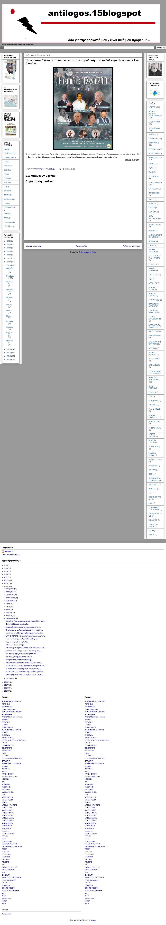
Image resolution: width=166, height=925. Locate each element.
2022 (9, 255)
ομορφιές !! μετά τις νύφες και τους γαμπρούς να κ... (23, 627)
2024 (9, 248)
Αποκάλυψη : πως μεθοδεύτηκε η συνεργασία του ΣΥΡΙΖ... (25, 648)
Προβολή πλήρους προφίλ (11, 555)
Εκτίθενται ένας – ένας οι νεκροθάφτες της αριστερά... (24, 651)
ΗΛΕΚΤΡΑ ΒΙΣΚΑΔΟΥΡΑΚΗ (155, 380)
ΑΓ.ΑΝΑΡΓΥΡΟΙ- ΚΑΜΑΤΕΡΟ (155, 326)
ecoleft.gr (7, 170)
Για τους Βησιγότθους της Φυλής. (17, 642)
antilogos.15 (8, 551)
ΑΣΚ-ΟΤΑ (152, 212)
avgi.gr (6, 149)
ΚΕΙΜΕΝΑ (152, 392)
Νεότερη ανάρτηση (33, 246)
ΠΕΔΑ (151, 474)
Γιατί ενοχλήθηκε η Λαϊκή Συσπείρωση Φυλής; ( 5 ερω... (24, 675)
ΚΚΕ (150, 396)
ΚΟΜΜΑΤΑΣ (153, 401)
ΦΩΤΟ (151, 531)
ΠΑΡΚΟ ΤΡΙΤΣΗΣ (152, 251)
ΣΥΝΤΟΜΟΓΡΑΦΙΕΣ (9, 880)
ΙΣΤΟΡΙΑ (152, 231)
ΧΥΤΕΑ (151, 535)
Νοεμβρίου (10, 592)
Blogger (93, 920)
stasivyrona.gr (9, 153)
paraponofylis (9, 199)
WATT (151, 199)
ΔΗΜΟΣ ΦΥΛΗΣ (155, 336)
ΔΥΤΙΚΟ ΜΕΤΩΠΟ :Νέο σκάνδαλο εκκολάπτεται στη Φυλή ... (26, 636)
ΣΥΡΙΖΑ (152, 208)
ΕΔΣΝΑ (151, 164)
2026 (9, 241)
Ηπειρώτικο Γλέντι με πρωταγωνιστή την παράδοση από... (25, 621)
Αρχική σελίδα (81, 246)
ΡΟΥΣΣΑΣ (153, 489)
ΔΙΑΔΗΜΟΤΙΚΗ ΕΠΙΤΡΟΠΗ (155, 343)
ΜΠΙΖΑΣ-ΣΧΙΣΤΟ (152, 441)
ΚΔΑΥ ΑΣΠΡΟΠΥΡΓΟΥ (155, 217)
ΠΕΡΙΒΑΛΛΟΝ (154, 128)
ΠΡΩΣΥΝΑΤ (153, 153)
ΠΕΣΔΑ (151, 134)
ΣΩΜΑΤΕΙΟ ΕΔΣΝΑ (153, 525)
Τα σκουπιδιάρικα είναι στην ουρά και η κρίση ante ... (23, 669)
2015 (9, 360)
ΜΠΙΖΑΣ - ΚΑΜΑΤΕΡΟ (153, 416)
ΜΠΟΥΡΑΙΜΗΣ (154, 447)
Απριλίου (9, 322)
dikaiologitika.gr (10, 157)
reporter (7, 203)
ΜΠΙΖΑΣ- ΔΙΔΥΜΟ (152, 295)
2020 (9, 262)
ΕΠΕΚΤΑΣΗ (153, 149)
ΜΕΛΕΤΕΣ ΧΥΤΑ (155, 157)
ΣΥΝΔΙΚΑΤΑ (153, 139)
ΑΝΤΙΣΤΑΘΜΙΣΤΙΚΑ (8, 709)
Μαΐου (8, 316)
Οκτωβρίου (9, 283)
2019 (9, 265)
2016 (9, 356)
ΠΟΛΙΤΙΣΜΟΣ (154, 193)
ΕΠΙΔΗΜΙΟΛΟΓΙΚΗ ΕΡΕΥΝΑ (155, 372)
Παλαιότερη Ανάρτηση (131, 246)
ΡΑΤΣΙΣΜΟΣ (153, 484)
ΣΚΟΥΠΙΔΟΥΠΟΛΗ (8, 870)
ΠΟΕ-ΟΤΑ (152, 203)
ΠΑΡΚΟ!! (152, 470)
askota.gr (7, 195)
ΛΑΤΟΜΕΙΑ (153, 405)
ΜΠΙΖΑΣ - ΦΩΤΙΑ (152, 288)
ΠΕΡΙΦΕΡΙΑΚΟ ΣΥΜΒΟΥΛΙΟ (155, 479)
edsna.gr (7, 182)
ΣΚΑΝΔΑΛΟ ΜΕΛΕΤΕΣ (153, 311)
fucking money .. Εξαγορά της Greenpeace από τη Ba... (24, 633)
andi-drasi (8, 166)
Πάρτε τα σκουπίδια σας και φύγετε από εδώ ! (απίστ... (24, 663)
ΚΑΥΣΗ (151, 245)
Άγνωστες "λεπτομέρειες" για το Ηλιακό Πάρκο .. (22, 639)
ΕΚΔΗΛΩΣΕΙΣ (154, 365)
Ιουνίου (9, 310)
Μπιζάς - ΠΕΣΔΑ (155, 459)
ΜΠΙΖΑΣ (152, 107)
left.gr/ (6, 174)
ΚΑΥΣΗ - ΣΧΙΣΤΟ (152, 387)
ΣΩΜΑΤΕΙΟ (153, 520)
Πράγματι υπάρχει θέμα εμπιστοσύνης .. (19, 660)
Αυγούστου (9, 298)
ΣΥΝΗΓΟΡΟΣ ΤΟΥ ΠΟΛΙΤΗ (154, 508)
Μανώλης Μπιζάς (152, 454)
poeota (7, 161)
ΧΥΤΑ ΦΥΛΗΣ (154, 143)
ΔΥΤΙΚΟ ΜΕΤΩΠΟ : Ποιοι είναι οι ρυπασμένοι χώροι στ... (25, 671)
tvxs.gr (6, 187)
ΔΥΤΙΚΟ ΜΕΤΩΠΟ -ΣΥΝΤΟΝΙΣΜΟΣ (155, 113)
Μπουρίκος (153, 466)
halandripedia (9, 222)
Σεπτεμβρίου (9, 290)
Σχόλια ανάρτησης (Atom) (87, 252)
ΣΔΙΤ (150, 493)
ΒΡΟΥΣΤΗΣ (153, 331)
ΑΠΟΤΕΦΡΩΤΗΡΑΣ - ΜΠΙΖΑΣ (155, 257)
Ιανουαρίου (9, 342)
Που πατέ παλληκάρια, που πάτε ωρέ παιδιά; (21, 654)
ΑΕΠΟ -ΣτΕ (153, 283)
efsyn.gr (7, 218)
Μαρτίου (9, 327)
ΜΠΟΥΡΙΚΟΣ (154, 300)
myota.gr (7, 178)
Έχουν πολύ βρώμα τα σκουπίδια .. (17, 624)
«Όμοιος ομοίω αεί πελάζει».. (15, 645)
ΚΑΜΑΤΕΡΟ (153, 275)
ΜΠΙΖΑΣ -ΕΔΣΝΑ (152, 435)
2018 (9, 349)
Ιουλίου (9, 305)
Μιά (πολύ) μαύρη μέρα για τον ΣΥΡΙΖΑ (19, 657)
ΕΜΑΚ (151, 172)
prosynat (7, 191)
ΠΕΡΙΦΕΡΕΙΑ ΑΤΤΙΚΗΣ (154, 305)
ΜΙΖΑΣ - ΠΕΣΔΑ (155, 409)
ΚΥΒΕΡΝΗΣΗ (154, 176)
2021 (9, 258)
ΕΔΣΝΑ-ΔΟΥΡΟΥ (152, 269)
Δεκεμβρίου (9, 269)
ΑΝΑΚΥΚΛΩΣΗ (155, 224)
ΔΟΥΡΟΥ (152, 241)
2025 (9, 244)
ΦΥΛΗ (151, 168)
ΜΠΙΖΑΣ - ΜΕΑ (155, 422)
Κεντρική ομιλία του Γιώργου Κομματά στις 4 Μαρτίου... (24, 630)
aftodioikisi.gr (9, 226)
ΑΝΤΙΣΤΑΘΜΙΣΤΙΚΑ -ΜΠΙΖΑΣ (155, 236)
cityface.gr (8, 214)
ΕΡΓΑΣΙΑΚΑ (153, 189)
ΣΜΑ (150, 503)
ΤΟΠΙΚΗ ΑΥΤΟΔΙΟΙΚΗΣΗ (155, 318)
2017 (9, 353)
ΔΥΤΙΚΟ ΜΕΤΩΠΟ (152, 353)
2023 (9, 251)
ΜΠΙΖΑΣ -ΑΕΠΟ (155, 428)
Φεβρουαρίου (9, 334)
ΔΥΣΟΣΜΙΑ (153, 348)
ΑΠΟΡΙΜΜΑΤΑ (154, 122)
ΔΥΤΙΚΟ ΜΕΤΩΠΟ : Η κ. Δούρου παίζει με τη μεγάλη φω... (25, 666)
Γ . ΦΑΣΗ (152, 264)
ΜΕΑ (150, 279)
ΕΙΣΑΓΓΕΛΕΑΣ (154, 359)
